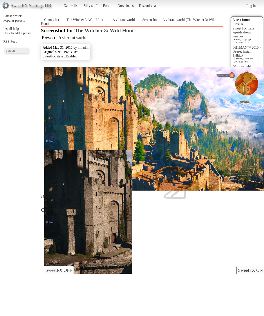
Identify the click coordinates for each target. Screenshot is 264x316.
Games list (71, 5)
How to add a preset (17, 33)
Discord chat (148, 5)
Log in (251, 5)
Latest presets (13, 16)
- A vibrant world (123, 20)
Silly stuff (91, 5)
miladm (83, 47)
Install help (11, 29)
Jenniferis (243, 61)
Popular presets (14, 20)
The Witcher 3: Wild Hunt (85, 20)
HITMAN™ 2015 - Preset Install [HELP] (247, 51)
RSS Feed (10, 41)
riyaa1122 (243, 42)
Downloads (126, 5)
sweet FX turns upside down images (244, 32)
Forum (107, 5)
